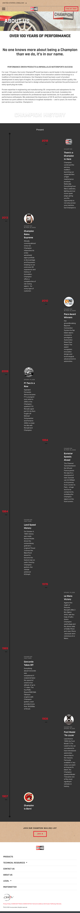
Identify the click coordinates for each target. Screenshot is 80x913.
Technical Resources (15, 863)
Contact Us (9, 869)
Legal (7, 881)
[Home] (34, 9)
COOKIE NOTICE (27, 904)
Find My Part (71, 9)
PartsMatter (10, 887)
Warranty (58, 904)
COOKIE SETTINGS (16, 904)
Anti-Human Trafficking (50, 904)
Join (39, 834)
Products (8, 857)
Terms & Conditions (37, 904)
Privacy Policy (7, 904)
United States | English (13, 3)
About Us (7, 875)
